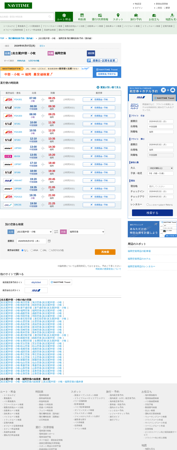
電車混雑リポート (47, 434)
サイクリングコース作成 (156, 423)
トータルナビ (9, 26)
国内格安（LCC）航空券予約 (122, 398)
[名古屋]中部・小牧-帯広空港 (15, 354)
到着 (50, 53)
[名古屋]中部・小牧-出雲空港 (15, 321)
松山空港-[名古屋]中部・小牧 (47, 346)
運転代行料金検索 (66, 30)
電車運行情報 (45, 431)
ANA (35, 250)
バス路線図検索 (152, 401)
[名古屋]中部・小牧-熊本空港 (15, 332)
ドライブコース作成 (154, 420)
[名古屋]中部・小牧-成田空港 (15, 351)
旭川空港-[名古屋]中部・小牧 (47, 302)
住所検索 (78, 425)
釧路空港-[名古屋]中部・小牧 (47, 338)
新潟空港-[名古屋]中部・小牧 (47, 327)
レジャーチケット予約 (119, 413)
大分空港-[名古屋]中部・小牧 (47, 357)
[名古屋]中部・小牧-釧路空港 (15, 338)
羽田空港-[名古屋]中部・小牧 (47, 316)
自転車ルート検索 (113, 26)
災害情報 (149, 429)
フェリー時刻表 (46, 410)
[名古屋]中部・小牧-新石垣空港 (16, 318)
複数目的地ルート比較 (75, 26)
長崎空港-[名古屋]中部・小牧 (47, 348)
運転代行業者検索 (153, 413)
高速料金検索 (50, 30)
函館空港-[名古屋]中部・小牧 (47, 313)
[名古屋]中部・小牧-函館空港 (15, 313)
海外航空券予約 (117, 401)
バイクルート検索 (132, 26)
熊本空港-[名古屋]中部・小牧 (47, 332)
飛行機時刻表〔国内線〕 (50, 413)
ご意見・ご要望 (163, 8)
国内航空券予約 (117, 395)
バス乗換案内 (34, 26)
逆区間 (91, 53)
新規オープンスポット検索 (86, 395)
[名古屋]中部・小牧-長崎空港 (15, 348)
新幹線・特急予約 (117, 404)
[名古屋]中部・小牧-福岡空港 (15, 310)
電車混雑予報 (45, 437)
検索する (152, 212)
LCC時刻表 (44, 420)
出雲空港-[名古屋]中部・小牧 (47, 321)
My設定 (138, 4)
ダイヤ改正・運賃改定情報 (51, 440)
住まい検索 (150, 410)
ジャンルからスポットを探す (87, 416)
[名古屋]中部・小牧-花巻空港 (15, 371)
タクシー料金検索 (33, 30)
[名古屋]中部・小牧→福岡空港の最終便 (63, 381)
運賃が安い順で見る (110, 87)
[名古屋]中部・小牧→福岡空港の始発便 (20, 381)
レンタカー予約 (117, 410)
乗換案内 (22, 26)
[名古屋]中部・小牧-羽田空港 (15, 316)
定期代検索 (168, 26)
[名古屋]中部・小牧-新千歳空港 (16, 307)
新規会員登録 (162, 4)
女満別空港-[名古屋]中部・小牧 (50, 340)
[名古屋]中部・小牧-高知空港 (15, 324)
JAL (45, 250)
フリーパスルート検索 (52, 26)
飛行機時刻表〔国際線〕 (50, 417)
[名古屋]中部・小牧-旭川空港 (15, 302)
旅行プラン (115, 420)
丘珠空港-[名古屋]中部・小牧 (47, 373)
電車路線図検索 (152, 398)
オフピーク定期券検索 (13, 30)
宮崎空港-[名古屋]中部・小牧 (47, 329)
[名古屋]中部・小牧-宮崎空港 (15, 329)
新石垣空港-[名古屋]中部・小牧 (50, 318)
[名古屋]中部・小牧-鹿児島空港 (16, 335)
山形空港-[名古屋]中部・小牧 (47, 368)
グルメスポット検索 (83, 413)
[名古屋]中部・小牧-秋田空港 (15, 305)
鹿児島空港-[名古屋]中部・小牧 (50, 335)
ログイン (139, 8)
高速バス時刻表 (46, 407)
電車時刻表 (44, 395)
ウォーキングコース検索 (156, 417)
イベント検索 (80, 428)
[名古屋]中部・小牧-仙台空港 (15, 362)
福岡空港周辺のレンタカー (141, 266)
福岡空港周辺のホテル (139, 258)
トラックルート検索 (151, 26)
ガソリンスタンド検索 (84, 410)
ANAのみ (21, 61)
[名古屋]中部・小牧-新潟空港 (15, 327)
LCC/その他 (34, 61)
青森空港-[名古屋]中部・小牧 (47, 365)
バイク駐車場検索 (82, 407)
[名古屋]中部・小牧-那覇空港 (15, 359)
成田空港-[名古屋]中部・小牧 (47, 351)
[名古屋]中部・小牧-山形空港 (15, 368)
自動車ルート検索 (95, 26)
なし (26, 250)
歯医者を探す (80, 419)
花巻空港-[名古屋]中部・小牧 (47, 371)
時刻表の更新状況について (108, 269)
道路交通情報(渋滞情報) (49, 443)
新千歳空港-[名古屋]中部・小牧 (50, 307)
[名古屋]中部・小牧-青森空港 (15, 365)
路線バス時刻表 (46, 404)
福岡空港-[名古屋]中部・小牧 (47, 310)
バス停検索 (79, 422)
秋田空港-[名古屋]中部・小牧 (47, 305)
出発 (7, 53)
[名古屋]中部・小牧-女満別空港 (16, 340)
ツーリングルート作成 (155, 426)
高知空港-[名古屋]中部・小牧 (47, 324)
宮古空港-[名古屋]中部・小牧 (47, 343)
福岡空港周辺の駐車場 (139, 251)
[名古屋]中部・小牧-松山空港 (15, 346)
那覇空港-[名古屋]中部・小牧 (47, 359)
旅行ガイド (115, 417)
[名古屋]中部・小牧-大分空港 (15, 357)
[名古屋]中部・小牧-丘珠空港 (15, 373)
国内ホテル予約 (117, 407)
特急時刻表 (44, 401)
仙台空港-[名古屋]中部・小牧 (47, 362)
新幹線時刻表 (45, 398)
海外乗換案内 (151, 395)
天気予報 (149, 404)
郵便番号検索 (151, 407)
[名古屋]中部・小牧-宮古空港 (15, 343)
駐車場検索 (79, 404)
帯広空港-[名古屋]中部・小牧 (47, 354)
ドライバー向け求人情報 (156, 438)
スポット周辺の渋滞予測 (50, 446)
